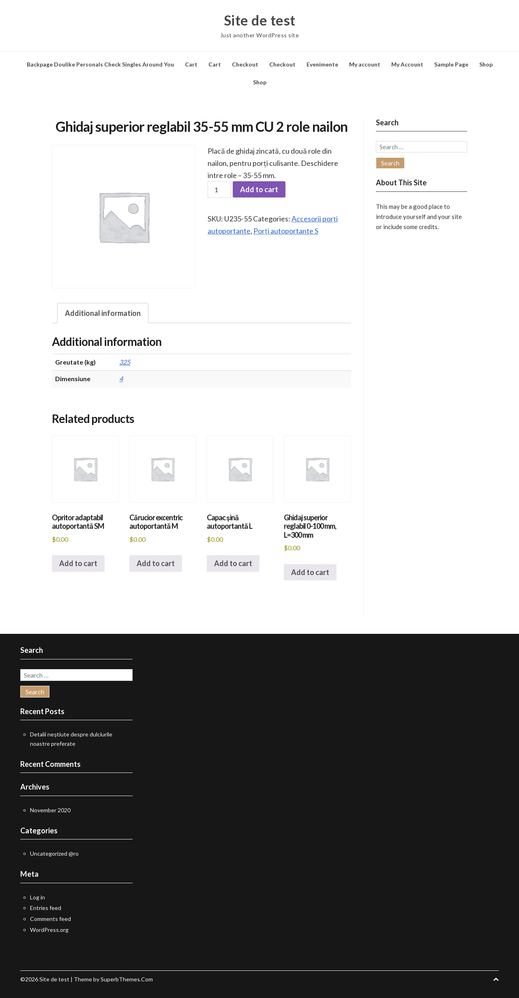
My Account (407, 64)
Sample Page (451, 64)
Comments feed (50, 918)
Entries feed (45, 907)
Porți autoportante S (285, 230)
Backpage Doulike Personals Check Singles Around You (100, 64)
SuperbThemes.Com (127, 979)
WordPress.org (49, 929)
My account (364, 64)
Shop (486, 64)
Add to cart (259, 189)
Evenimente (322, 64)
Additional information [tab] (103, 313)
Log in (37, 897)
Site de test (260, 20)
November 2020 (50, 810)
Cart (191, 64)
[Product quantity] (219, 189)
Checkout (245, 64)
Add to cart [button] (78, 563)
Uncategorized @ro (54, 853)
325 (124, 362)
